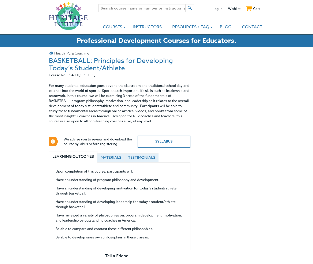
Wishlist (234, 8)
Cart (256, 8)
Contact (252, 27)
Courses (112, 27)
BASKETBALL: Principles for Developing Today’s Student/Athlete (111, 64)
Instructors (147, 27)
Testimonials (141, 158)
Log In (217, 8)
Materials (111, 158)
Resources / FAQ (190, 27)
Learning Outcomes (73, 156)
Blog (225, 27)
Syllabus (163, 141)
